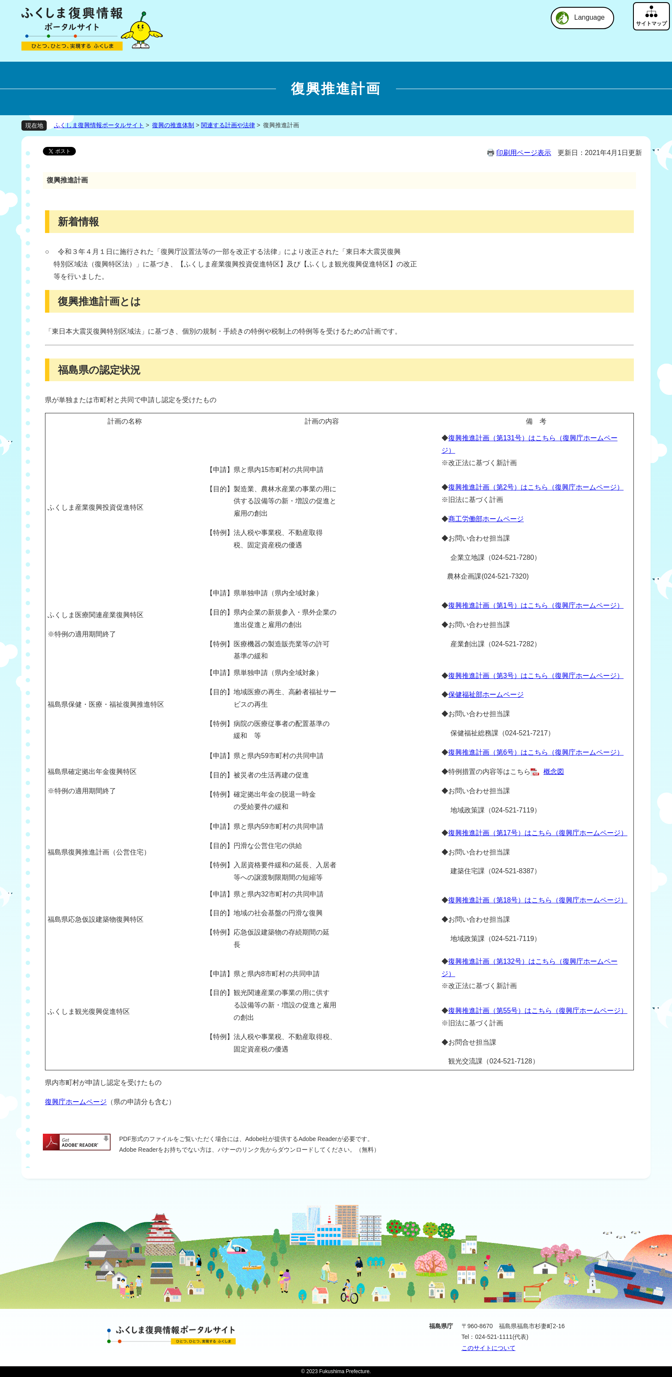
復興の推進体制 (173, 125)
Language (589, 17)
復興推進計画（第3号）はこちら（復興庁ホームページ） (536, 675)
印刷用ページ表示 (523, 152)
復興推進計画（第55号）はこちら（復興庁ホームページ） (537, 1010)
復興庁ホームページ (76, 1101)
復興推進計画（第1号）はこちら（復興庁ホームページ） (536, 605)
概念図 (553, 771)
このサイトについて (489, 1347)
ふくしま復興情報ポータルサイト (99, 125)
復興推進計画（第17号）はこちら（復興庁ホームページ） (537, 832)
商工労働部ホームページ (486, 519)
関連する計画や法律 (228, 125)
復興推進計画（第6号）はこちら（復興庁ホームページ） (536, 752)
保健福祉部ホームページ (486, 694)
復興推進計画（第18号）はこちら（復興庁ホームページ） (537, 900)
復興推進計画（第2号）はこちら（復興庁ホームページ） (536, 487)
